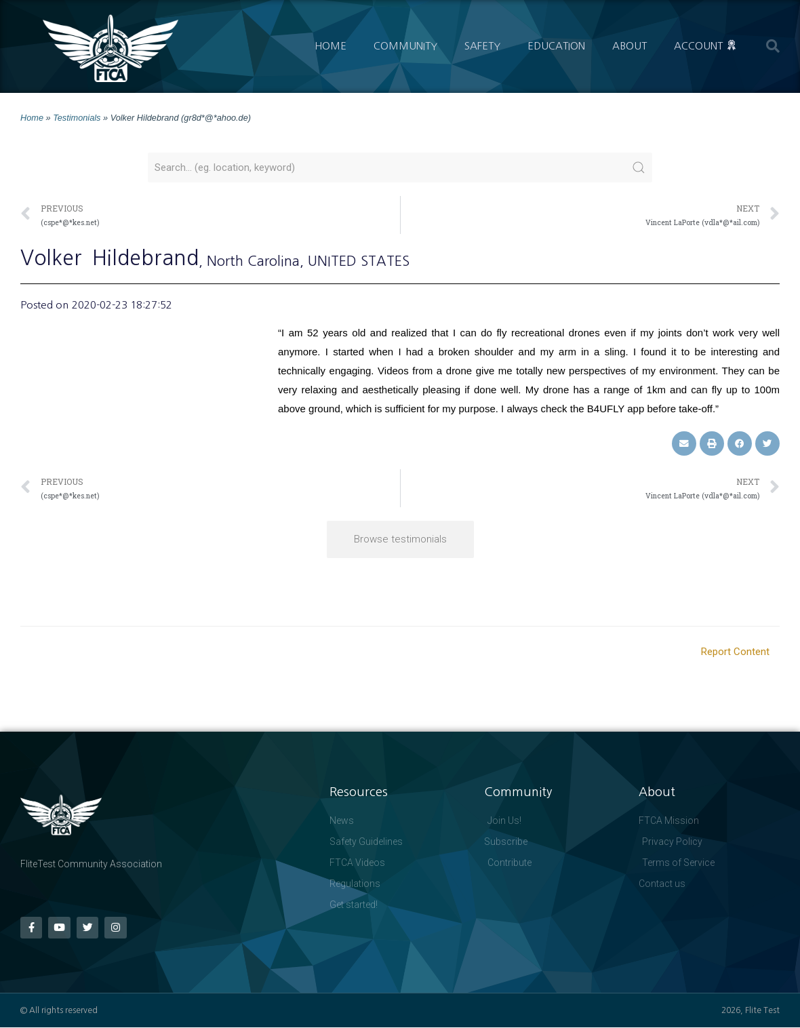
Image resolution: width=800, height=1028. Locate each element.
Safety (482, 46)
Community (405, 46)
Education (556, 46)
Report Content (735, 652)
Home (330, 46)
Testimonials (76, 118)
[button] (772, 46)
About (629, 46)
